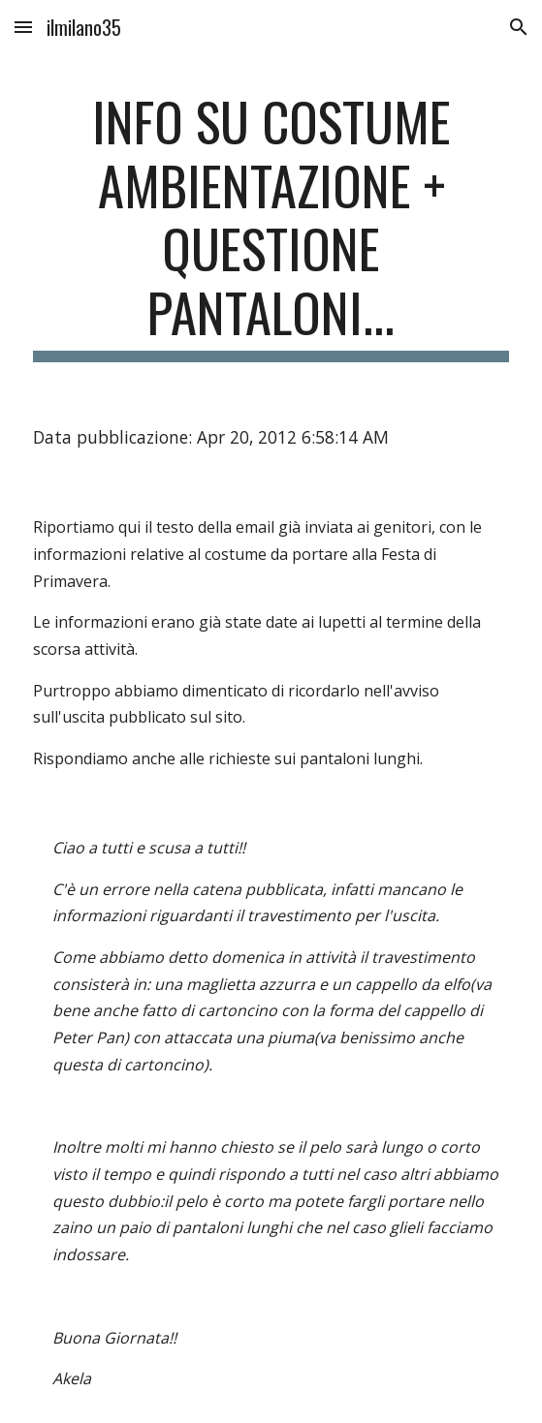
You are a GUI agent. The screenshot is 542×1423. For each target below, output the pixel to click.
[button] (23, 26)
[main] (271, 225)
